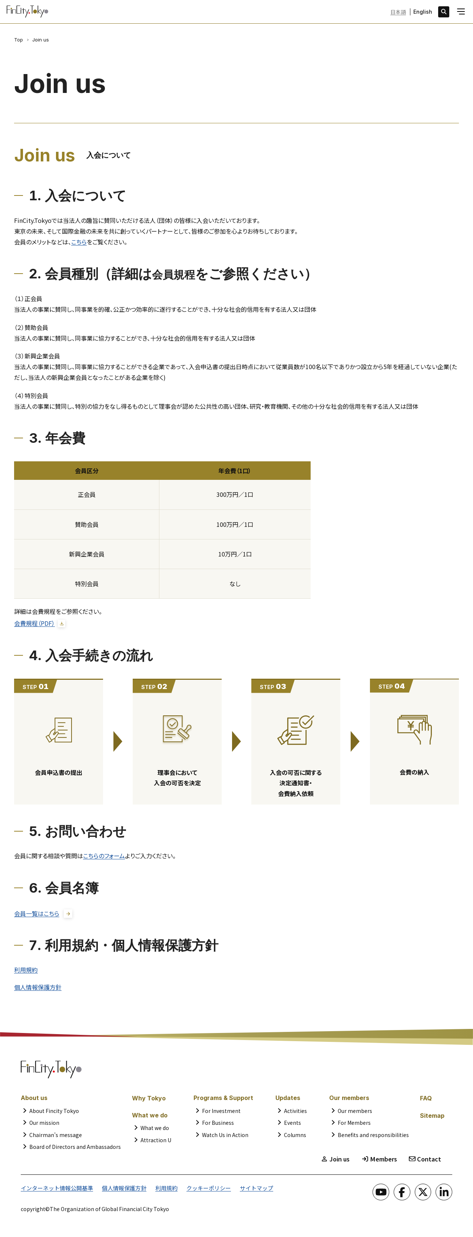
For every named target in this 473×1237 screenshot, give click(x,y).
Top (18, 40)
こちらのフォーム (104, 856)
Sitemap (432, 1117)
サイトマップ (243, 1189)
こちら (79, 241)
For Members (354, 1124)
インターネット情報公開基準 (54, 1189)
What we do (154, 1129)
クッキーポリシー (198, 1189)
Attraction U (155, 1142)
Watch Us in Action (225, 1136)
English (422, 11)
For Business (218, 1124)
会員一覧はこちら (36, 913)
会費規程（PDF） (34, 623)
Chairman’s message (55, 1136)
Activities (295, 1112)
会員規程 (178, 273)
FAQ (426, 1100)
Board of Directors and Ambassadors (75, 1148)
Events (292, 1124)
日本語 (398, 11)
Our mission (44, 1124)
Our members (355, 1112)
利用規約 (26, 970)
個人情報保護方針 (38, 988)
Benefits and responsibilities (373, 1136)
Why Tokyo (149, 1100)
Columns (295, 1136)
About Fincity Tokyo (54, 1112)
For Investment (221, 1112)
